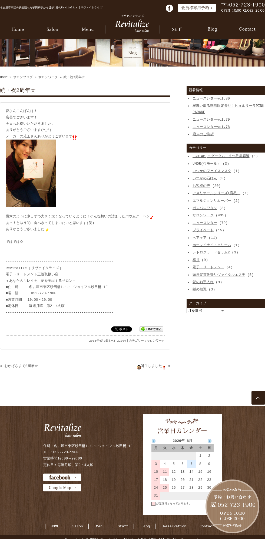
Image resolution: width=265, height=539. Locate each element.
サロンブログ (23, 77)
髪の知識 (200, 289)
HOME (4, 77)
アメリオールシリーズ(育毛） (216, 193)
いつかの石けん (205, 178)
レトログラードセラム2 (211, 252)
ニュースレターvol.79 (211, 119)
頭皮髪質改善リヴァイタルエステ (219, 274)
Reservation (174, 526)
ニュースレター (205, 222)
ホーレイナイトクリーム (212, 245)
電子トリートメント (208, 267)
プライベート (203, 230)
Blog (145, 526)
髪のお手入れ (203, 282)
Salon (77, 526)
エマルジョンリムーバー (212, 200)
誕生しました (151, 365)
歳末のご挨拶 (203, 134)
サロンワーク (48, 77)
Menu (100, 526)
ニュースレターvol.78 (211, 126)
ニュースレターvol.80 (211, 98)
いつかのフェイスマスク (212, 170)
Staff (123, 526)
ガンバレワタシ (205, 208)
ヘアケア (200, 237)
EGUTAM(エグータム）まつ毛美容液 (221, 156)
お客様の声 (201, 185)
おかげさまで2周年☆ (21, 365)
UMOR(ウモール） (207, 163)
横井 (196, 259)
